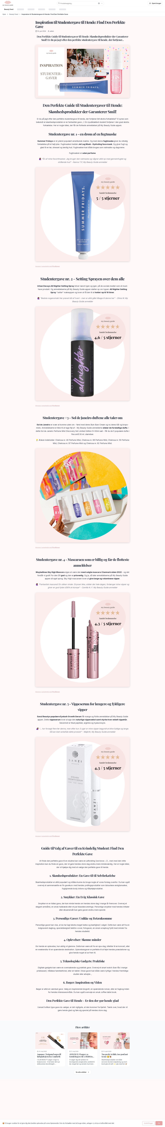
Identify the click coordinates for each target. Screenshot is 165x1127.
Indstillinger (148, 1123)
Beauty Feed (8, 9)
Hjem (4, 14)
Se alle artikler (82, 1072)
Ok (159, 1123)
